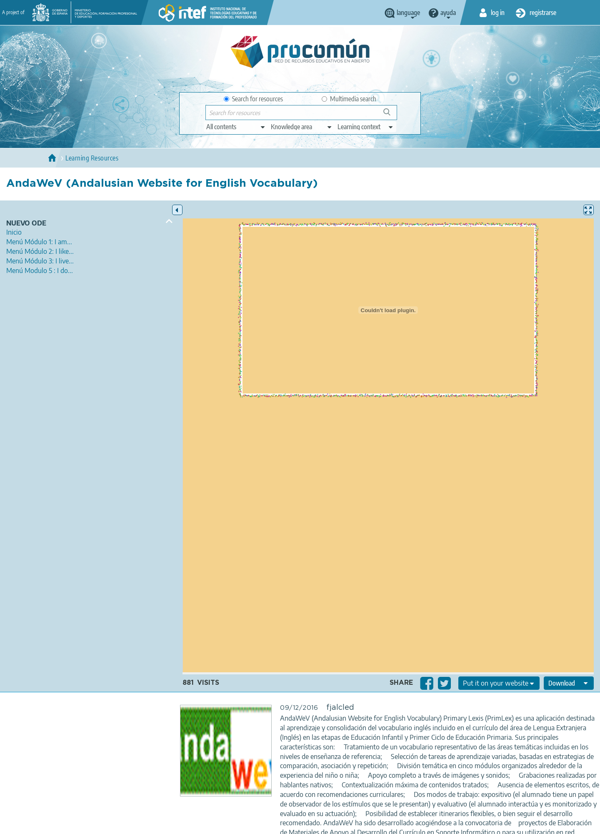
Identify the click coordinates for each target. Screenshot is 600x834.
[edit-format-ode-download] (569, 683)
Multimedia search (349, 99)
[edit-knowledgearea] (301, 126)
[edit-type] (236, 126)
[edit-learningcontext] (365, 126)
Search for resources (253, 99)
